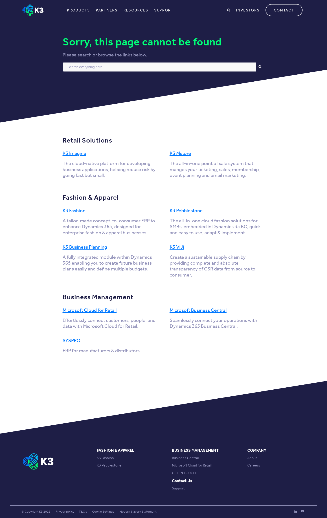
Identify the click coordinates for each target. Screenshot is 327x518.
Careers (253, 465)
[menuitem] (78, 10)
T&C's (83, 512)
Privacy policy (65, 512)
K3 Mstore (180, 153)
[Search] (228, 10)
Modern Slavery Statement (137, 512)
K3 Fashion (74, 211)
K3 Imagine (74, 153)
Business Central (185, 458)
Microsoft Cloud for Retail (90, 310)
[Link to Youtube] (302, 511)
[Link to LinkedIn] (295, 511)
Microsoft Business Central (198, 310)
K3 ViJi (177, 247)
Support (178, 488)
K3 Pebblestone (186, 211)
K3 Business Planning (85, 247)
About (252, 458)
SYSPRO (71, 341)
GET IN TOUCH (184, 473)
